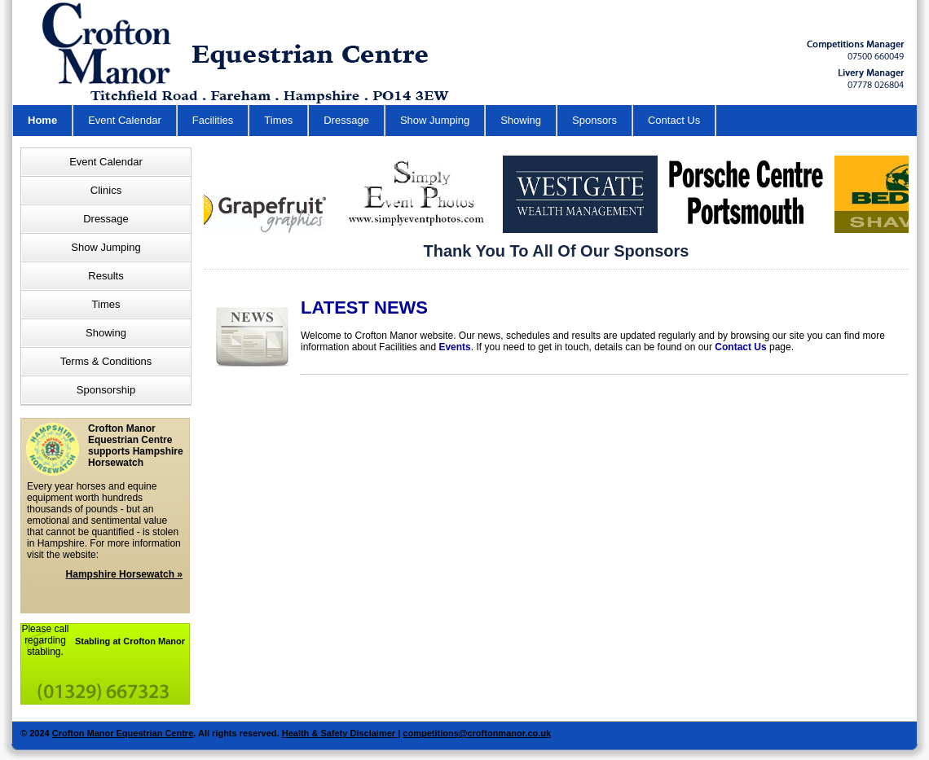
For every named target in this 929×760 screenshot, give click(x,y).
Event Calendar (124, 120)
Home (42, 120)
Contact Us (674, 120)
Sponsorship (106, 390)
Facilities (213, 120)
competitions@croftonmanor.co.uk (477, 733)
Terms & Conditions (106, 361)
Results (105, 276)
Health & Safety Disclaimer (340, 733)
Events (454, 347)
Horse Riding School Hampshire (856, 50)
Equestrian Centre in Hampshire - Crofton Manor (253, 52)
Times (278, 120)
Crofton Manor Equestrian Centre (123, 733)
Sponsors (594, 120)
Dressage (346, 120)
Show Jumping (434, 120)
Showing (520, 120)
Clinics (105, 190)
